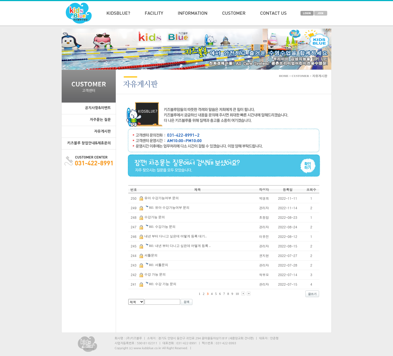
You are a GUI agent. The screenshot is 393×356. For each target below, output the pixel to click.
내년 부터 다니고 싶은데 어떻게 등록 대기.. (175, 236)
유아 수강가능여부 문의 (161, 198)
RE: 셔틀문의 (158, 265)
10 (237, 294)
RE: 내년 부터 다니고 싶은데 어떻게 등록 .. (180, 246)
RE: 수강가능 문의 (162, 227)
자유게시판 (102, 131)
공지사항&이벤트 (98, 108)
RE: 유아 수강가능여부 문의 (169, 208)
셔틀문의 (150, 255)
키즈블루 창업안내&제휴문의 (89, 143)
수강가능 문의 (154, 217)
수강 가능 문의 (155, 274)
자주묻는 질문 (100, 119)
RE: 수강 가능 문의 (162, 284)
